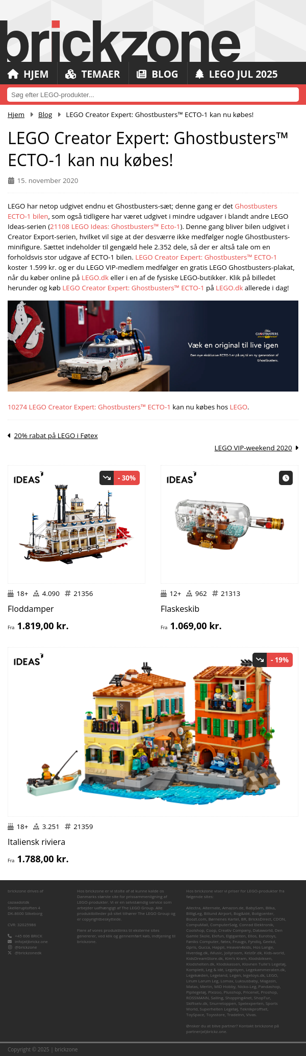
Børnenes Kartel (224, 919)
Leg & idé (214, 969)
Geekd (269, 941)
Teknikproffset (254, 1009)
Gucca (204, 947)
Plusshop (232, 992)
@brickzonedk (28, 952)
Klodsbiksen (259, 958)
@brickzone (26, 947)
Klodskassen (228, 964)
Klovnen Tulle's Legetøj (264, 964)
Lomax (226, 980)
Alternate (211, 907)
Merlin (206, 986)
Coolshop (195, 930)
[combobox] (153, 94)
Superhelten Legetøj (219, 1009)
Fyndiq (254, 941)
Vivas (251, 1014)
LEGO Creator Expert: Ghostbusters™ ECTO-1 (206, 257)
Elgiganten (236, 935)
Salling (217, 997)
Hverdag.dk (197, 952)
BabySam (255, 907)
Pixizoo (214, 992)
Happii (218, 947)
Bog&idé (242, 913)
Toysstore (215, 1014)
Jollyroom (233, 952)
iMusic (216, 952)
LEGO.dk (95, 277)
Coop (211, 930)
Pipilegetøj (196, 992)
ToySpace (195, 1014)
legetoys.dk (254, 975)
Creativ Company (234, 930)
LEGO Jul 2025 (236, 74)
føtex (226, 941)
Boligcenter (262, 913)
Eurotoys (267, 935)
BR (243, 919)
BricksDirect (259, 919)
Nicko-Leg (247, 986)
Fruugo (239, 941)
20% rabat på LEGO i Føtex (55, 435)
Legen (235, 975)
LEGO (238, 406)
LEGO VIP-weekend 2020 (253, 447)
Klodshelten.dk (200, 964)
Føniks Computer (202, 941)
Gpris (191, 947)
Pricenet (251, 992)
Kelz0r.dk (253, 952)
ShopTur (262, 997)
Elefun (217, 935)
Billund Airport (218, 913)
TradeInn (235, 1014)
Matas (192, 986)
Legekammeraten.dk (265, 969)
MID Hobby (225, 986)
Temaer (92, 74)
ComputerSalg (223, 924)
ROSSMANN (197, 997)
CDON (279, 919)
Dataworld (263, 930)
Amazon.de (233, 907)
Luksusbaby (247, 980)
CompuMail (197, 924)
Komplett (194, 969)
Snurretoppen (223, 1003)
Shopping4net (238, 997)
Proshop (269, 992)
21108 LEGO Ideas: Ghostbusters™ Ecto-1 (115, 226)
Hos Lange (263, 947)
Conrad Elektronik (256, 924)
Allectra (193, 907)
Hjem (28, 74)
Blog (157, 74)
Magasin (268, 980)
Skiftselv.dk (197, 1003)
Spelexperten (250, 1003)
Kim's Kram (235, 958)
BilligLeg (194, 913)
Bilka (270, 907)
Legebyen (234, 969)
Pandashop (269, 986)
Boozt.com (196, 919)
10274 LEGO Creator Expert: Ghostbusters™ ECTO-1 (89, 406)
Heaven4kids (238, 947)
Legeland (218, 975)
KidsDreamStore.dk (204, 958)
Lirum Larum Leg (202, 980)
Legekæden (197, 975)
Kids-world (274, 952)
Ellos (252, 935)
